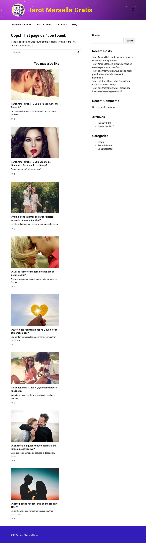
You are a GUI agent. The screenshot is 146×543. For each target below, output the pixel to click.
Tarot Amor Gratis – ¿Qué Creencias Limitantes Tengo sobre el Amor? (31, 163)
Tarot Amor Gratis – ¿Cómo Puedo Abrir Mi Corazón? (34, 105)
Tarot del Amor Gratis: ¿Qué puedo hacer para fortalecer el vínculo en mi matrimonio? (112, 74)
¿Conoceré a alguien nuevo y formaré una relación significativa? (33, 446)
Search (96, 35)
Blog (74, 24)
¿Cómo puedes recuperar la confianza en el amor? (34, 504)
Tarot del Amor (43, 24)
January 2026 (104, 123)
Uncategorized (105, 149)
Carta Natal (62, 24)
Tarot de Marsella (21, 24)
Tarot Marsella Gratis (60, 10)
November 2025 (106, 126)
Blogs (101, 142)
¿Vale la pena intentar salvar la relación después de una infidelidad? (32, 218)
